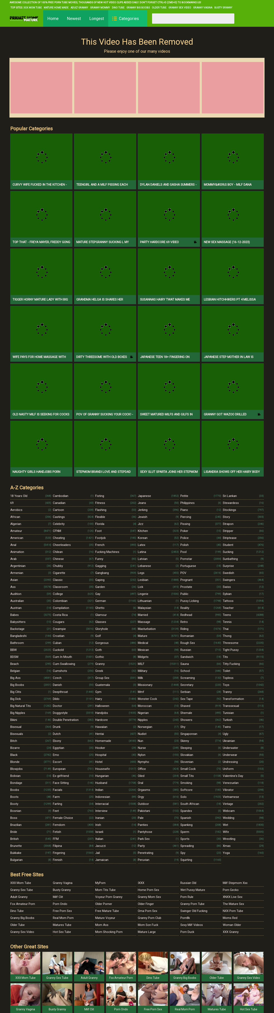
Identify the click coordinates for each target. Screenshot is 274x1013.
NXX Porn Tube (233, 911)
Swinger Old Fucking (193, 911)
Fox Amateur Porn (22, 904)
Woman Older (232, 925)
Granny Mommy (100, 7)
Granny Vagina (202, 7)
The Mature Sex (233, 904)
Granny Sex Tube (21, 890)
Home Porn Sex (148, 890)
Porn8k (185, 918)
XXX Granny (231, 932)
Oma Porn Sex (147, 911)
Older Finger (146, 904)
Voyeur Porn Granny (108, 897)
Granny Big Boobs (138, 7)
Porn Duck (187, 932)
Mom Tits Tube (105, 890)
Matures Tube (62, 925)
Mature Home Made (56, 7)
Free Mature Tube (107, 911)
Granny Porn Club (149, 918)
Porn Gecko (231, 890)
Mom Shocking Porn (109, 932)
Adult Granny (79, 7)
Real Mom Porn (63, 918)
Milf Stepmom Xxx (235, 883)
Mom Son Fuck (148, 925)
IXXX (141, 883)
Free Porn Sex (62, 911)
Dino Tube (118, 7)
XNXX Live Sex (232, 897)
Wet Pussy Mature (192, 890)
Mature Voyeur (105, 918)
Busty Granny (223, 7)
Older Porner (103, 904)
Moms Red (230, 918)
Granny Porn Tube (192, 904)
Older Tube (159, 7)
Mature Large (147, 932)
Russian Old (188, 883)
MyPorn (100, 883)
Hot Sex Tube (62, 932)
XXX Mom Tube (32, 7)
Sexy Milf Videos (191, 925)
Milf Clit (58, 897)
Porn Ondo (60, 904)
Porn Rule (186, 897)
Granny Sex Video (179, 7)
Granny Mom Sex (149, 897)
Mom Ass (101, 925)
